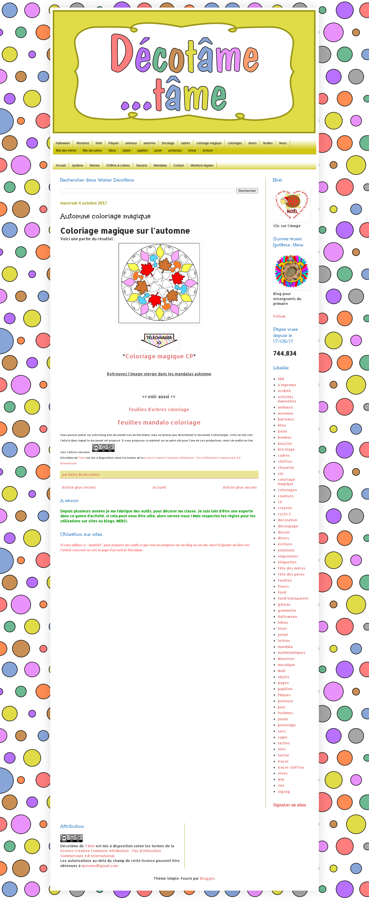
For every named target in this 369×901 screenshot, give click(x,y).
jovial (283, 634)
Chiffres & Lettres (118, 165)
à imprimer (287, 385)
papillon (142, 150)
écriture (208, 150)
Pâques (113, 143)
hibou (112, 150)
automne (149, 143)
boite (282, 431)
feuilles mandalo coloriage (159, 422)
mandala (285, 647)
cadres (185, 143)
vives (283, 773)
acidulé (284, 391)
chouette (286, 467)
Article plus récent (79, 487)
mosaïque (286, 665)
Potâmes (285, 713)
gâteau (284, 604)
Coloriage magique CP (159, 356)
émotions (286, 550)
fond (282, 592)
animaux (131, 143)
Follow (279, 316)
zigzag (284, 791)
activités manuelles (287, 399)
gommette (287, 610)
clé (280, 473)
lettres (284, 640)
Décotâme (66, 457)
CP (280, 502)
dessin (284, 532)
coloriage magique (209, 143)
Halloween (63, 143)
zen (281, 785)
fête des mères (66, 150)
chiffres (285, 461)
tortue (192, 150)
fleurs (283, 143)
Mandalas (160, 165)
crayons (285, 508)
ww (281, 779)
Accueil (61, 165)
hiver (282, 628)
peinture (285, 701)
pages (283, 683)
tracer (283, 761)
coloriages (235, 143)
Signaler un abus (289, 804)
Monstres (83, 143)
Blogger (207, 878)
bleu (282, 425)
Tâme (81, 457)
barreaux (286, 419)
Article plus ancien (240, 487)
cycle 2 (284, 514)
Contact (179, 165)
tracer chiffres (291, 767)
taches (284, 743)
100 (281, 379)
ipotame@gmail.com (100, 865)
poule (158, 150)
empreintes (288, 556)
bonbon (284, 437)
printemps (175, 150)
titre (282, 749)
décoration (287, 520)
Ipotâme (77, 165)
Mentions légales (202, 165)
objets (127, 150)
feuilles (267, 143)
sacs (282, 731)
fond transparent (293, 598)
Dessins (141, 165)
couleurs (286, 496)
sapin (282, 737)
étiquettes (287, 562)
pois (281, 707)
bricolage (168, 143)
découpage (288, 526)
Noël (99, 143)
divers (252, 143)
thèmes (95, 165)
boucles (285, 443)
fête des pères (92, 150)
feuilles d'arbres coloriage (159, 409)
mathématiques (291, 652)
